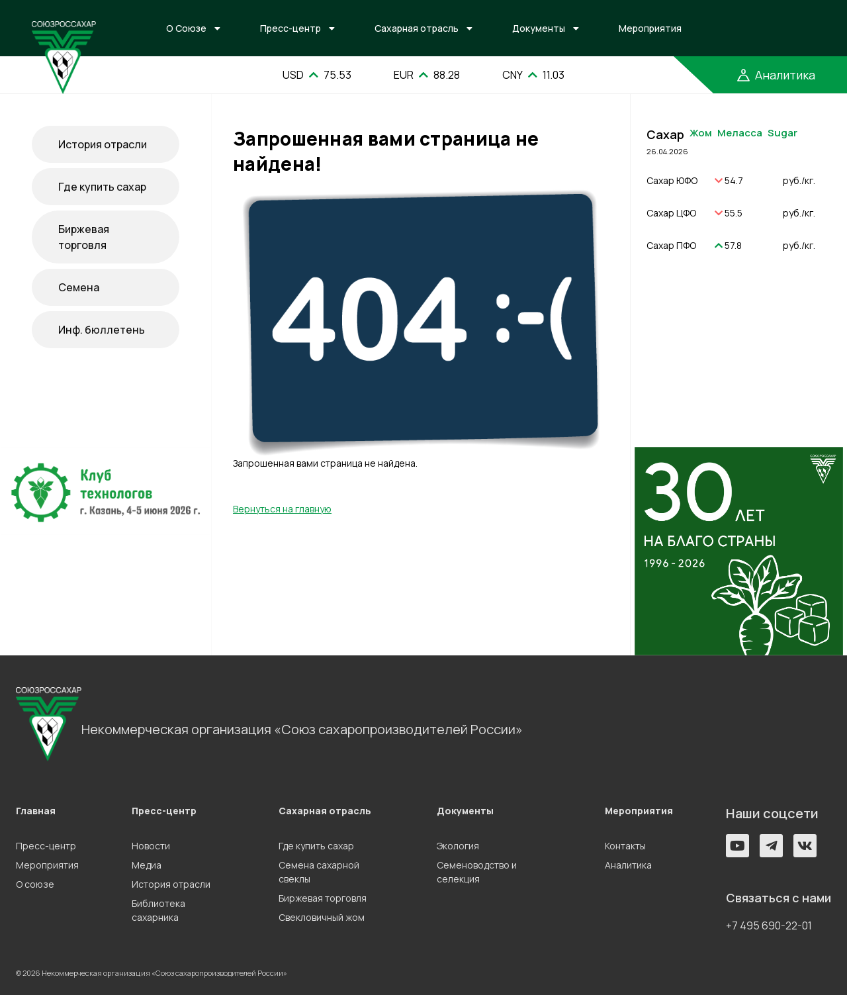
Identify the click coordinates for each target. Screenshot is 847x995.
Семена (78, 287)
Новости (151, 845)
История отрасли (102, 144)
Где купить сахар (102, 186)
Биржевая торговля (83, 237)
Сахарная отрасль (417, 28)
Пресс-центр (290, 28)
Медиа (146, 865)
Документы (538, 28)
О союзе (35, 884)
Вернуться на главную (282, 508)
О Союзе (186, 28)
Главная (36, 810)
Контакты (625, 845)
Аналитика (628, 865)
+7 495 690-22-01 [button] (769, 925)
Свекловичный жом (322, 917)
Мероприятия (650, 28)
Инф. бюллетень (101, 329)
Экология (458, 845)
